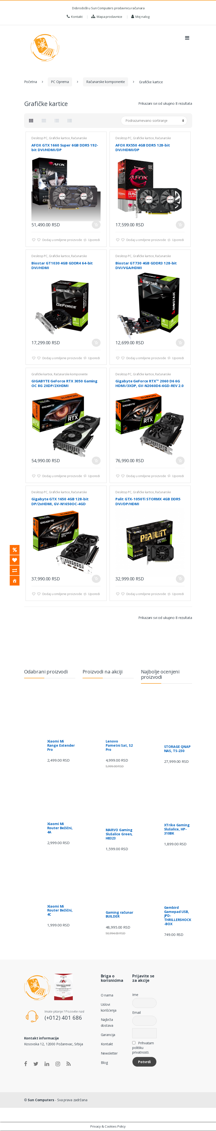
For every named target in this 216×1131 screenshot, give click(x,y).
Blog (104, 1062)
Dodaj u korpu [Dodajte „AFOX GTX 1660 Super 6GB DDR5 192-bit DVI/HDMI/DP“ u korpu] (96, 225)
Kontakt (75, 16)
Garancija (108, 1034)
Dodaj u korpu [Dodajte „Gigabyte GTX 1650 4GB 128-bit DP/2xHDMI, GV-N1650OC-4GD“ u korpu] (96, 579)
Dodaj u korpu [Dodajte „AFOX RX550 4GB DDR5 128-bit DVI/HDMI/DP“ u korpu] (180, 225)
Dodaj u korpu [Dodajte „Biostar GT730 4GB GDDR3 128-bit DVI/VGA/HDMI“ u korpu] (180, 343)
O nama (107, 995)
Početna (30, 81)
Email (136, 1012)
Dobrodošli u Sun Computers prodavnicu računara (108, 8)
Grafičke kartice (59, 138)
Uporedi (94, 240)
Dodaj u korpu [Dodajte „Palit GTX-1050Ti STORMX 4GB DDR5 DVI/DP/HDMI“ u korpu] (180, 579)
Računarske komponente (105, 81)
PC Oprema (60, 81)
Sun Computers (41, 1100)
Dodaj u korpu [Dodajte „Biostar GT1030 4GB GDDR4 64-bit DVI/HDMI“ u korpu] (96, 343)
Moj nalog (140, 16)
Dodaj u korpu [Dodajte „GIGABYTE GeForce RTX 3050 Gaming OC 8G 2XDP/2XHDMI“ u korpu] (96, 461)
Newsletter (109, 1053)
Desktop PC (39, 138)
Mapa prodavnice (106, 16)
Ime (135, 994)
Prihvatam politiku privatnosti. (143, 1048)
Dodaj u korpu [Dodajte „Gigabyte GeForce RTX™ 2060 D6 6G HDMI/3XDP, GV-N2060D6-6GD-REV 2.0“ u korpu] (180, 461)
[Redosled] (154, 120)
